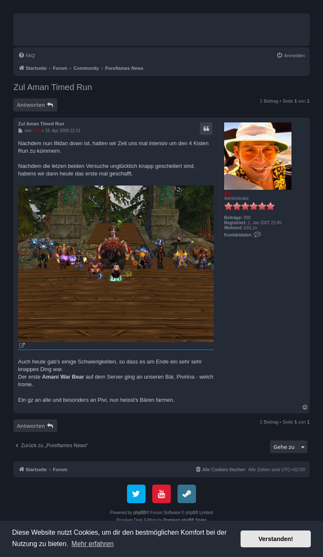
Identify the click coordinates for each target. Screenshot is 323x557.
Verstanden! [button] (276, 539)
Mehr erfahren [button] (92, 543)
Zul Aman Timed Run (52, 87)
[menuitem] (26, 55)
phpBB (139, 512)
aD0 (228, 193)
